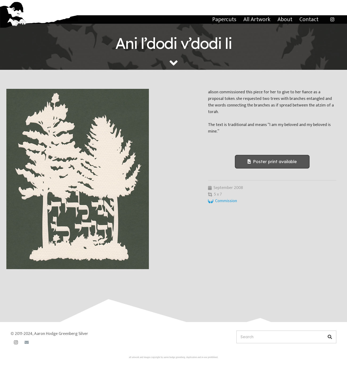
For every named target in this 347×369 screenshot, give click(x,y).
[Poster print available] (272, 162)
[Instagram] (332, 19)
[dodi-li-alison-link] (100, 179)
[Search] (286, 336)
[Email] (26, 342)
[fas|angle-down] (174, 63)
